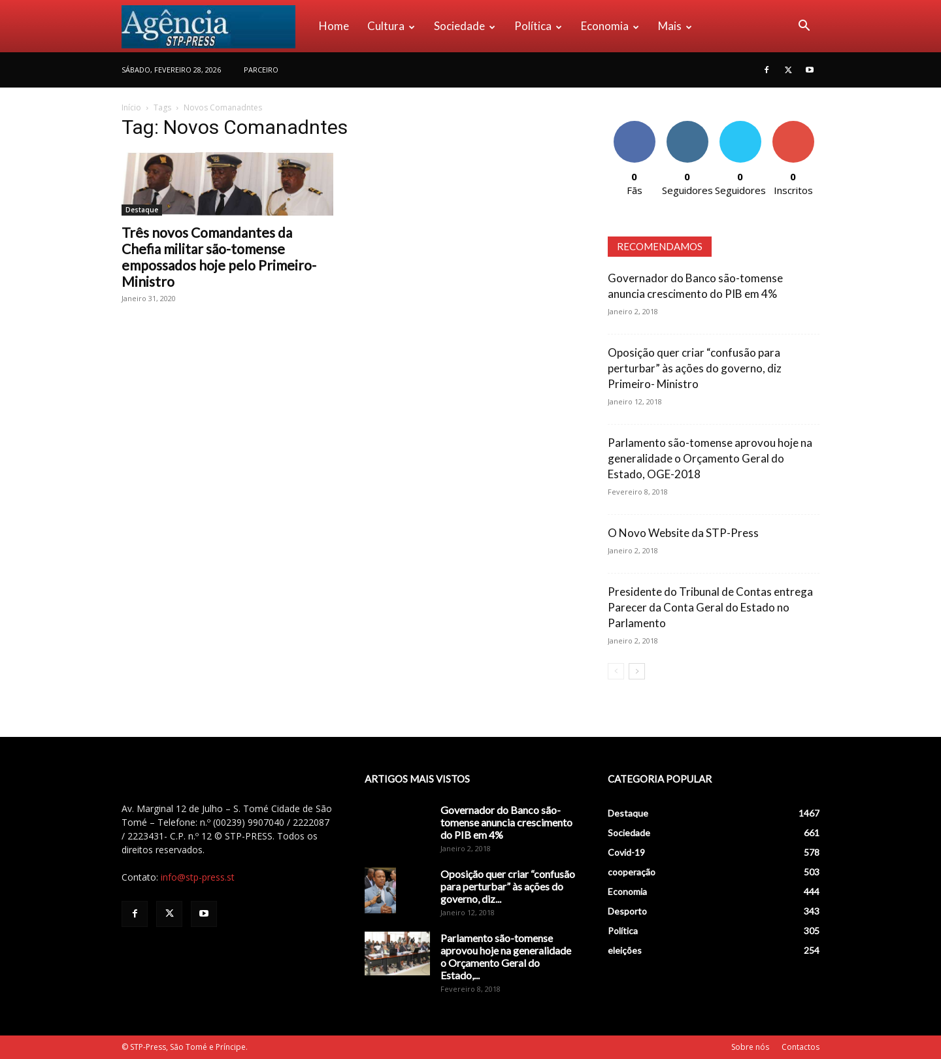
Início (131, 107)
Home (334, 26)
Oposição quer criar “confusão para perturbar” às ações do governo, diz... (507, 886)
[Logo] (216, 26)
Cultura (391, 26)
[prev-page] (616, 671)
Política (538, 26)
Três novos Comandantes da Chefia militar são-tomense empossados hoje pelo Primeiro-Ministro (219, 256)
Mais (675, 26)
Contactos (800, 1046)
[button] (803, 27)
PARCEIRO (261, 69)
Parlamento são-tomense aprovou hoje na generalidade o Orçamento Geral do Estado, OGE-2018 (710, 458)
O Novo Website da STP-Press (683, 533)
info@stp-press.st (198, 877)
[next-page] (637, 671)
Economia (610, 26)
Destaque (141, 209)
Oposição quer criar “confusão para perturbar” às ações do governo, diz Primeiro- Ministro (695, 368)
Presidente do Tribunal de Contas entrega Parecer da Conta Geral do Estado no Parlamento (710, 607)
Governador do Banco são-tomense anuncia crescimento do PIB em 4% (506, 822)
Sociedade (464, 26)
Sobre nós (750, 1046)
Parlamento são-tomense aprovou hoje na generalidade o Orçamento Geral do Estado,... (505, 956)
